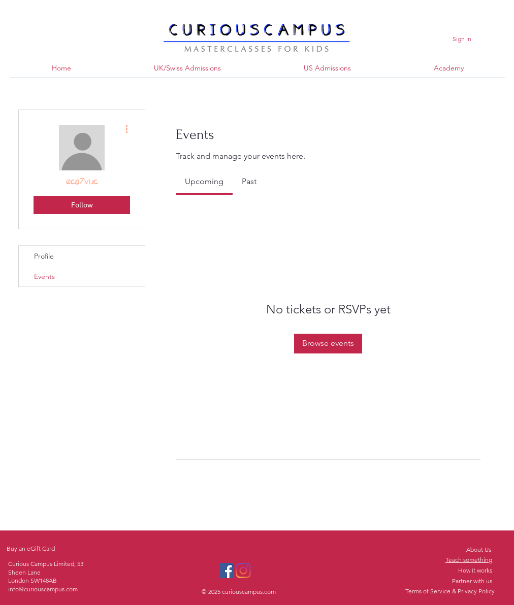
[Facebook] (226, 570)
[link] (204, 181)
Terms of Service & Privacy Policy (450, 591)
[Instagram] (243, 570)
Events (44, 276)
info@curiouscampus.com (43, 589)
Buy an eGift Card (31, 548)
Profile (44, 256)
